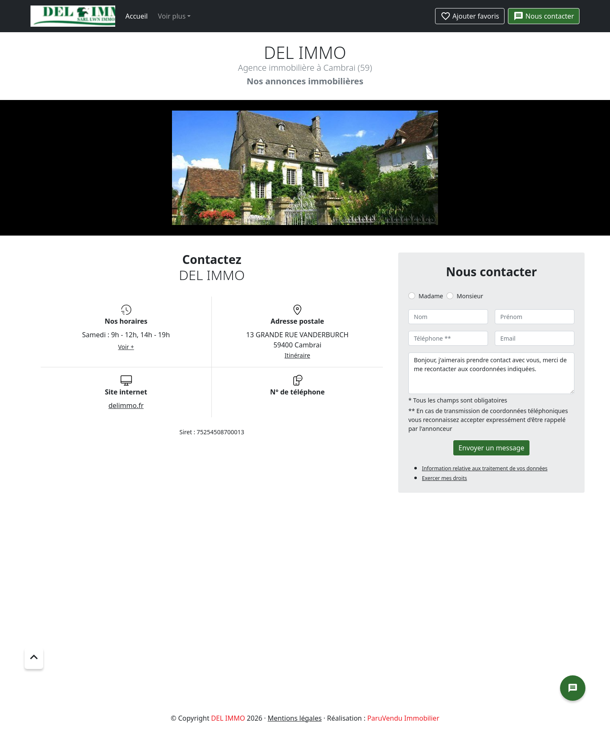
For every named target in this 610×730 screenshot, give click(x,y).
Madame (431, 296)
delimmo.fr (126, 405)
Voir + (126, 347)
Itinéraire (297, 355)
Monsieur (470, 296)
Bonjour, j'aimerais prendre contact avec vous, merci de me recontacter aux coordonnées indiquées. (491, 373)
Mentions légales (295, 718)
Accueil (136, 16)
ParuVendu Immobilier (403, 718)
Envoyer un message (491, 447)
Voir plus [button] (172, 16)
